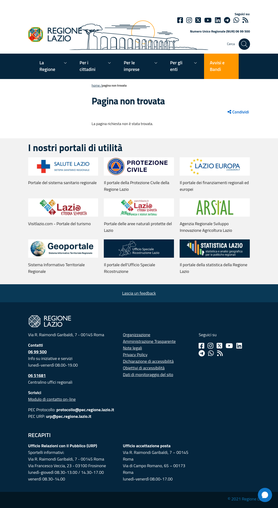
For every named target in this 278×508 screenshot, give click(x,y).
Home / (97, 85)
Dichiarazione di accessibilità (148, 361)
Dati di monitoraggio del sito (148, 374)
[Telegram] (202, 353)
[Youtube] (208, 20)
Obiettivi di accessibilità (144, 368)
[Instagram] (189, 20)
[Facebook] (180, 20)
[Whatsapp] (236, 20)
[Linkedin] (218, 20)
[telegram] (227, 20)
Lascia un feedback (139, 293)
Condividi (238, 112)
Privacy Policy (135, 354)
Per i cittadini (88, 66)
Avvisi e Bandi (217, 66)
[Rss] (220, 353)
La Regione (47, 66)
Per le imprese (131, 66)
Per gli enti (176, 66)
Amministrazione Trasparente (149, 341)
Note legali (132, 348)
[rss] (245, 20)
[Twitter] (198, 20)
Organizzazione (136, 334)
